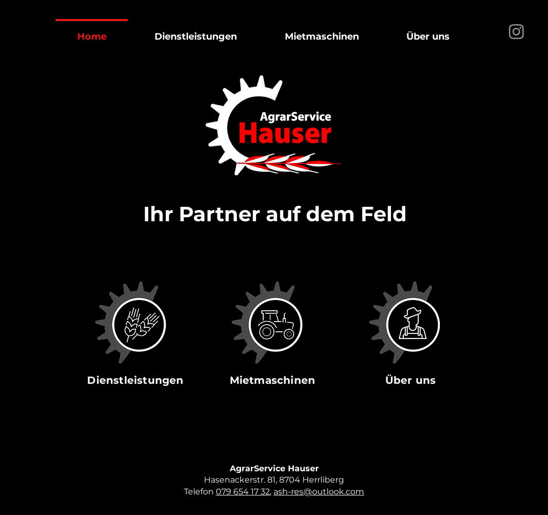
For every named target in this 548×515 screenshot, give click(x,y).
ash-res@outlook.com (318, 491)
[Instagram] (516, 32)
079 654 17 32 (243, 491)
